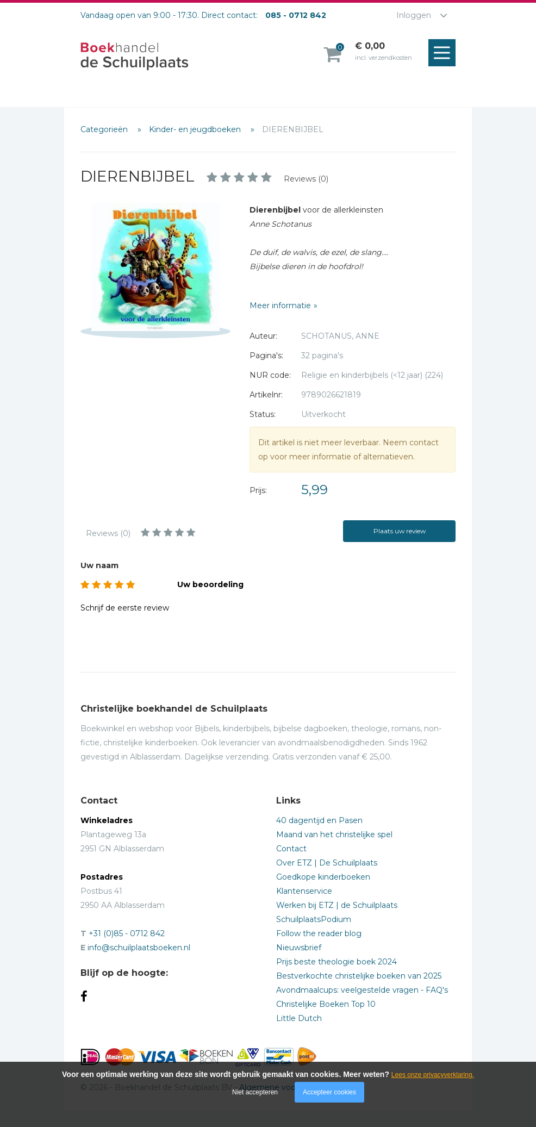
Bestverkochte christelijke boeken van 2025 (358, 976)
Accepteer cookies (329, 1092)
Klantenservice (304, 891)
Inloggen (413, 15)
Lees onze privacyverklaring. (432, 1075)
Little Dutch (299, 1018)
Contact (291, 849)
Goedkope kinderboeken (323, 877)
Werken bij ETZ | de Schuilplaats (336, 905)
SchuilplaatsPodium (313, 919)
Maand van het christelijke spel (334, 834)
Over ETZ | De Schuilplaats (326, 863)
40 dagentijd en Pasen (319, 820)
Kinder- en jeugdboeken (196, 129)
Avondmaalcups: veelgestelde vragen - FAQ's (362, 990)
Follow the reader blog (319, 933)
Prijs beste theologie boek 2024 (336, 962)
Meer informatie (280, 305)
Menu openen (445, 53)
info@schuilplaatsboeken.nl (139, 947)
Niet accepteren (255, 1092)
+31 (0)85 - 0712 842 (127, 933)
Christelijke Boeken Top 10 (326, 1004)
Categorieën (105, 129)
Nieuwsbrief (298, 947)
